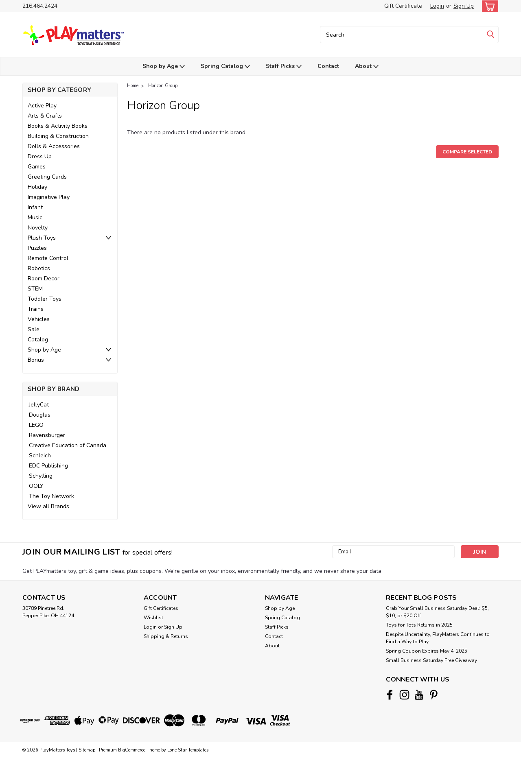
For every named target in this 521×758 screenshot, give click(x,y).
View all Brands (48, 506)
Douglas (39, 415)
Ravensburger (47, 435)
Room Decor (43, 278)
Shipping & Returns (166, 636)
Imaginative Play (49, 197)
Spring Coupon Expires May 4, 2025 (426, 651)
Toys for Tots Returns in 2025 (419, 625)
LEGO (36, 425)
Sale (33, 329)
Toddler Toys (44, 299)
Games (37, 166)
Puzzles (37, 248)
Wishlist (153, 617)
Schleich (40, 455)
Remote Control (48, 258)
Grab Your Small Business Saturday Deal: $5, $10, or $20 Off (437, 612)
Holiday (37, 187)
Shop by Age (163, 66)
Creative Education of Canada (67, 445)
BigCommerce (131, 750)
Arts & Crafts (45, 116)
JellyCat (39, 404)
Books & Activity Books (58, 126)
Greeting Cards (47, 177)
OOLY (36, 486)
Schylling (41, 476)
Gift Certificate (403, 6)
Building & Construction (58, 136)
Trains (36, 309)
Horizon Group (162, 86)
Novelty (38, 228)
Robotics (39, 268)
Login (437, 6)
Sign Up (463, 6)
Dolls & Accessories (54, 146)
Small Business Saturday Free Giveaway (431, 660)
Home (132, 86)
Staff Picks (284, 66)
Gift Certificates (161, 608)
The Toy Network (51, 496)
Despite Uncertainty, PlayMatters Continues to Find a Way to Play (438, 638)
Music (35, 217)
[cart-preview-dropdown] (488, 6)
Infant (35, 207)
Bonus (36, 360)
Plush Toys (42, 238)
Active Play (42, 105)
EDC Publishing (48, 466)
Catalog (38, 339)
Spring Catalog (225, 66)
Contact (328, 66)
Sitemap (87, 750)
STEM (35, 289)
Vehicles (39, 319)
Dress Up (40, 156)
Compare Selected (467, 152)
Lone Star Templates (187, 750)
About (367, 66)
